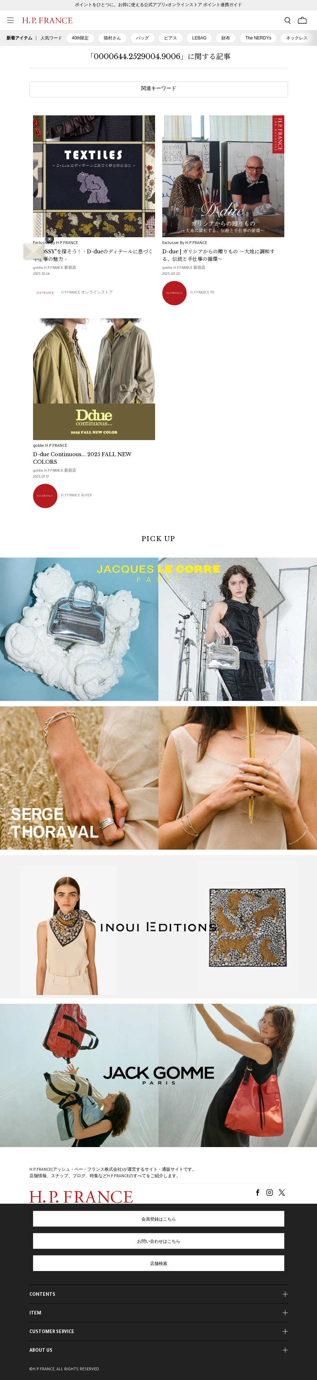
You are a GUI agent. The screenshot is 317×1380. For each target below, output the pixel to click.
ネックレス (297, 37)
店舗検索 (158, 1264)
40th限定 (80, 37)
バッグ (142, 37)
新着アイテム (19, 37)
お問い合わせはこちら (158, 1242)
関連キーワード (158, 89)
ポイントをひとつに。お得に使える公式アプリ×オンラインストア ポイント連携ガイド (158, 5)
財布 (226, 37)
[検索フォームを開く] (287, 20)
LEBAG (199, 37)
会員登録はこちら (158, 1220)
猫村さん (112, 37)
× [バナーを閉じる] (49, 240)
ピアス (170, 37)
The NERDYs (258, 37)
